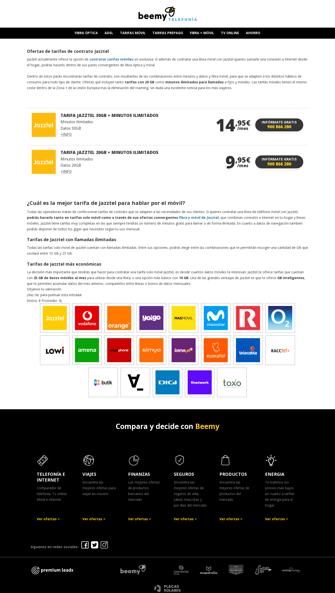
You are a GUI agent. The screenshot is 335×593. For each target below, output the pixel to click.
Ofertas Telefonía (127, 587)
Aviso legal (160, 587)
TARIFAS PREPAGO (167, 33)
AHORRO (253, 33)
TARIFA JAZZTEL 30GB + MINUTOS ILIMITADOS (109, 115)
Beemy (207, 426)
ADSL (109, 33)
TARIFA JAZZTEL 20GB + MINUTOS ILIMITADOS (109, 152)
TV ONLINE (230, 33)
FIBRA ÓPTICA (86, 33)
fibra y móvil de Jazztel (199, 217)
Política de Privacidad (195, 587)
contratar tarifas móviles (111, 59)
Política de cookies (238, 587)
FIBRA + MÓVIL (202, 33)
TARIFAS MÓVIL (133, 33)
